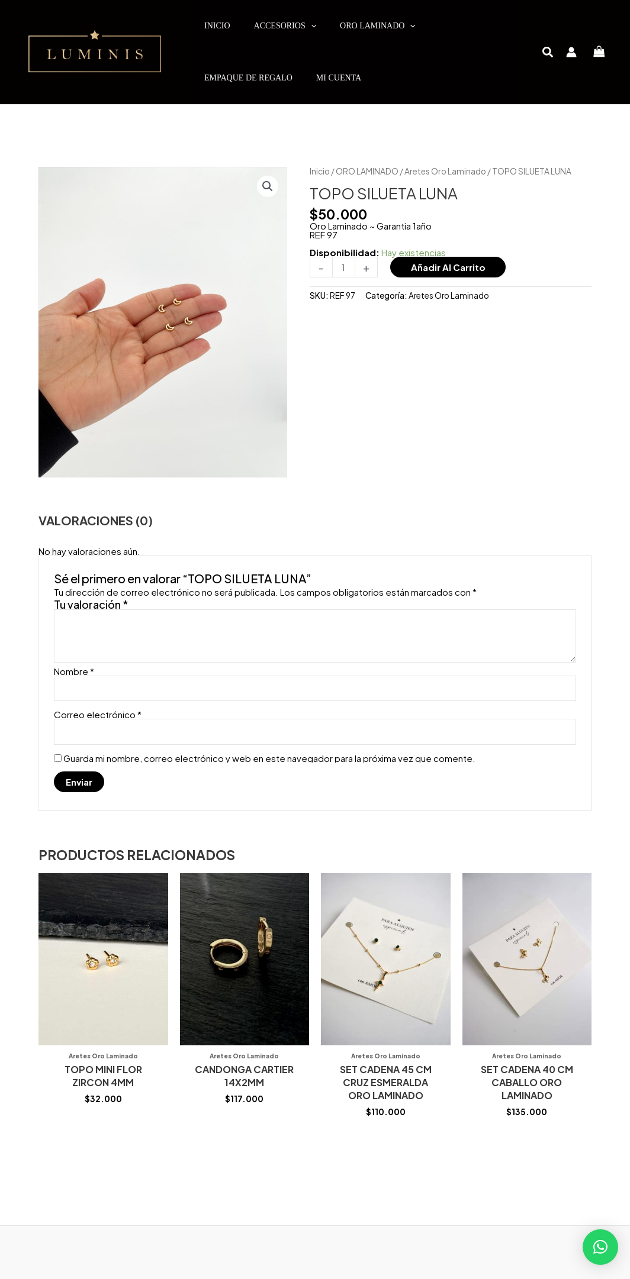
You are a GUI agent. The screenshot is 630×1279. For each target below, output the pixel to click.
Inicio (320, 171)
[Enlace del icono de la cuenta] (571, 52)
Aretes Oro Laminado (445, 171)
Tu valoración (91, 604)
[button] (548, 53)
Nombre (74, 671)
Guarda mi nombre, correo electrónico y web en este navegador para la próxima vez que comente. (269, 758)
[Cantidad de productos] (343, 267)
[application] (311, 26)
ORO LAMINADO (367, 171)
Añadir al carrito (448, 267)
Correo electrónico (98, 714)
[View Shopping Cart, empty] (599, 52)
